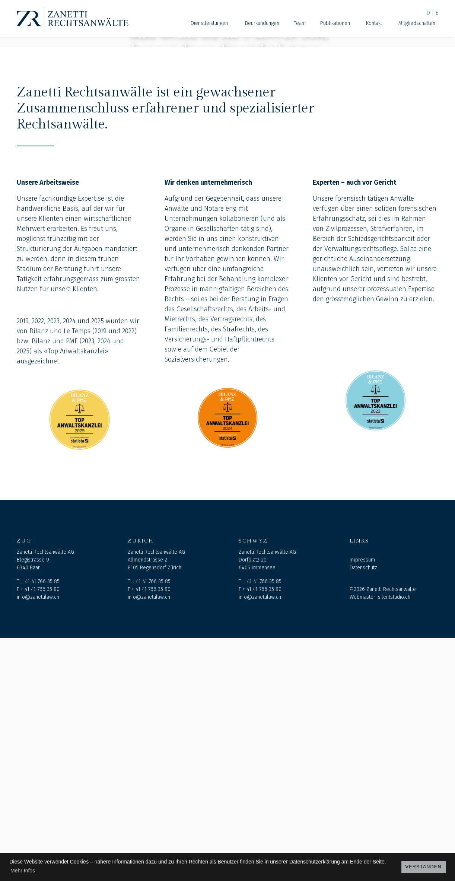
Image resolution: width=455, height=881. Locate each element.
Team (300, 23)
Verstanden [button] (423, 866)
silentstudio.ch (394, 840)
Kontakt (374, 23)
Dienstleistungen (209, 23)
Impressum (362, 802)
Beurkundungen (262, 23)
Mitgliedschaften (416, 23)
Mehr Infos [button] (22, 871)
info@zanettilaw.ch (38, 840)
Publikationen (335, 23)
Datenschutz (363, 810)
